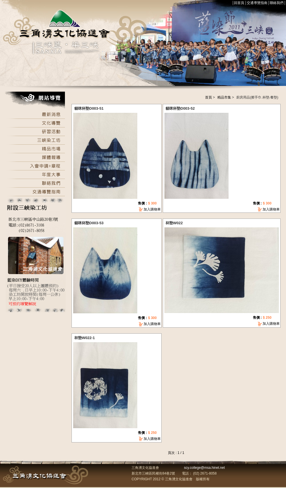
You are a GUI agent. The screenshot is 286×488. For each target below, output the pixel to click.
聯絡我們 (276, 3)
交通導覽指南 (257, 3)
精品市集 (224, 97)
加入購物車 (152, 209)
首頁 (208, 97)
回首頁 (239, 3)
